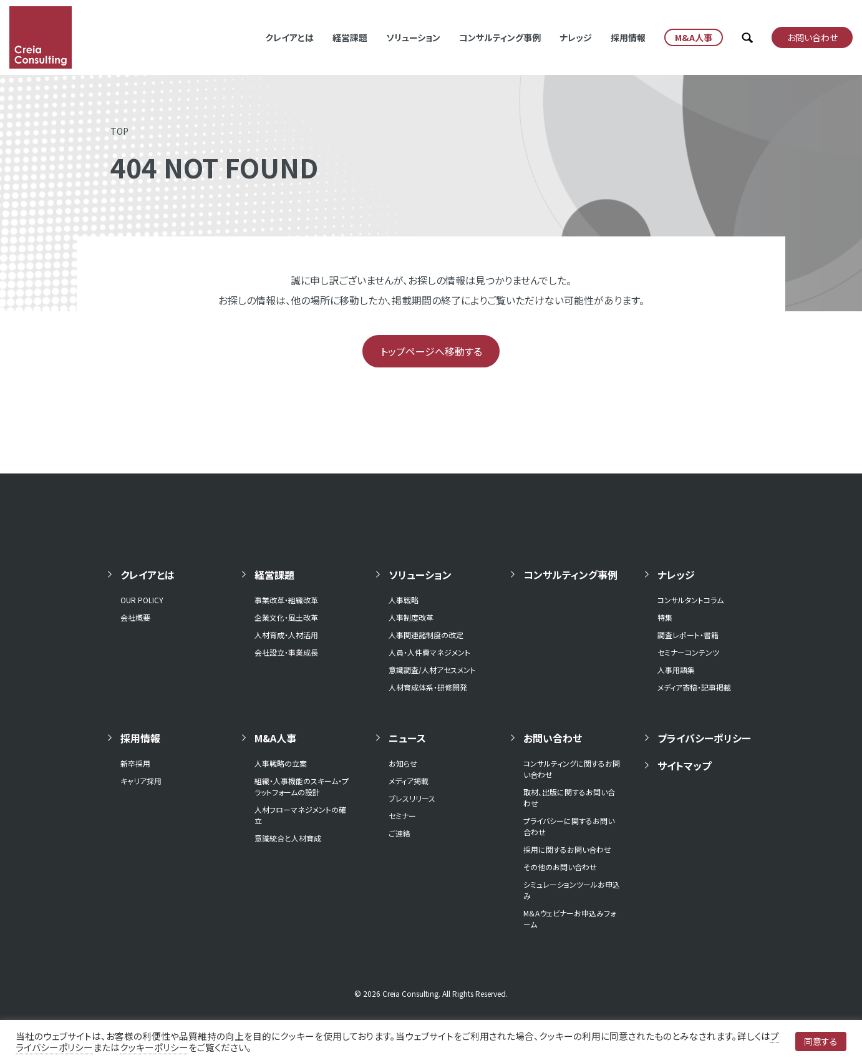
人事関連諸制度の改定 (426, 634)
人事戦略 (404, 600)
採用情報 (628, 37)
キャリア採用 (141, 780)
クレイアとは (289, 37)
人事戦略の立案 (280, 763)
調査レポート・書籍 (688, 634)
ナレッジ (575, 37)
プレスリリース (412, 798)
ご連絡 (399, 833)
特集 (664, 617)
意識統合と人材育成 (287, 838)
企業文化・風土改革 (286, 617)
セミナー (402, 815)
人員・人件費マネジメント (429, 652)
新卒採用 (135, 763)
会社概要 (135, 617)
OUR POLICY (141, 600)
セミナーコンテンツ (688, 652)
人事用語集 (676, 669)
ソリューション (413, 37)
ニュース (407, 738)
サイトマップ (684, 765)
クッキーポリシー (154, 1047)
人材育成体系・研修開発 (428, 687)
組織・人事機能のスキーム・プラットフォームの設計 (301, 786)
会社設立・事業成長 (286, 652)
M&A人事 (275, 738)
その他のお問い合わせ (560, 867)
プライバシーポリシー (704, 738)
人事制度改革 (411, 617)
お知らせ (403, 763)
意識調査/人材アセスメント (432, 669)
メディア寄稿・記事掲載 (694, 687)
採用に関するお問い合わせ (567, 849)
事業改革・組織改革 (286, 600)
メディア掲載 (409, 780)
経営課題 (349, 37)
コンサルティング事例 (500, 37)
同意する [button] (821, 1041)
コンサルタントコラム (690, 600)
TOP (119, 131)
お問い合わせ (552, 738)
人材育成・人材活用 (286, 634)
